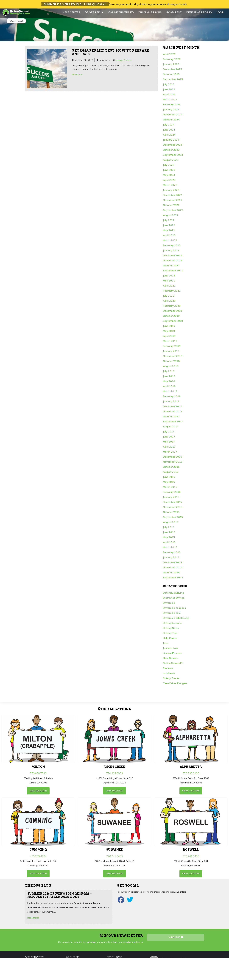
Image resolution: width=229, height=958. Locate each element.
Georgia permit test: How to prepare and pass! (110, 54)
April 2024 (169, 136)
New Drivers (170, 659)
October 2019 (171, 317)
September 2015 (173, 518)
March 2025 (170, 101)
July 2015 (168, 528)
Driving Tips (170, 634)
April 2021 (169, 287)
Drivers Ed (169, 604)
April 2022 (169, 237)
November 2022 (172, 201)
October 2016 (171, 468)
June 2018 (169, 377)
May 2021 (169, 282)
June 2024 (169, 131)
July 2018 (168, 372)
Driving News (171, 629)
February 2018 (172, 398)
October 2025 (171, 76)
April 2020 (169, 302)
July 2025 (168, 86)
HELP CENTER (71, 14)
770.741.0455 (114, 858)
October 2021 (171, 267)
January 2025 (171, 111)
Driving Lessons (172, 624)
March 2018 (170, 393)
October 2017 (171, 418)
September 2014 (173, 579)
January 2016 (171, 498)
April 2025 (169, 96)
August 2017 (170, 428)
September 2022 (173, 211)
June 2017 (169, 438)
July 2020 (168, 297)
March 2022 (170, 242)
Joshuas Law (170, 649)
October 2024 (171, 121)
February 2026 (172, 60)
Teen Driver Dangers (175, 685)
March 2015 (170, 549)
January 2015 (171, 559)
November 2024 (172, 116)
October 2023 (171, 151)
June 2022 (169, 226)
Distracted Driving (173, 599)
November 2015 (172, 508)
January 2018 (171, 403)
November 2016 (172, 463)
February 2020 (172, 307)
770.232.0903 (114, 775)
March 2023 (170, 186)
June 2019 (169, 327)
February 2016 (172, 493)
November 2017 (172, 413)
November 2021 (172, 262)
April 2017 (169, 448)
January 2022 (171, 252)
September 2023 (173, 156)
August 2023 (170, 161)
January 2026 (171, 65)
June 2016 (169, 478)
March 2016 (170, 488)
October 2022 (171, 206)
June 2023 (169, 171)
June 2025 (169, 91)
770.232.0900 (190, 775)
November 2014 (172, 569)
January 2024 (171, 141)
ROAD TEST (174, 14)
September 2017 (173, 423)
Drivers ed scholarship (176, 619)
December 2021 (172, 257)
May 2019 (169, 332)
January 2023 (171, 191)
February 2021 (172, 292)
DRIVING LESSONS (150, 14)
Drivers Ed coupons (174, 609)
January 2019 (171, 352)
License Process (123, 62)
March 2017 (170, 453)
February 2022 (172, 247)
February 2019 (172, 347)
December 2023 (172, 146)
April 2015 (169, 544)
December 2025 (172, 70)
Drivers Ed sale (172, 614)
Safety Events (171, 680)
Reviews (168, 669)
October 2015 (171, 513)
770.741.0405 (190, 858)
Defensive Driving (173, 594)
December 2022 (172, 196)
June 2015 (169, 533)
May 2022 (169, 232)
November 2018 (172, 357)
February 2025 (172, 106)
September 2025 (173, 81)
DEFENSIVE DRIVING (199, 14)
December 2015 (172, 503)
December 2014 (172, 564)
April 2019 (169, 337)
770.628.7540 (38, 775)
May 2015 (169, 538)
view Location (38, 792)
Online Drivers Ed (173, 664)
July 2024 (168, 126)
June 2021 (169, 277)
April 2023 (169, 181)
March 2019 (170, 342)
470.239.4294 (38, 858)
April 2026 (169, 55)
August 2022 (170, 216)
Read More (77, 76)
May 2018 (169, 382)
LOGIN (220, 14)
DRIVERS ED (94, 14)
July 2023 (168, 166)
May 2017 (169, 443)
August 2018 (170, 367)
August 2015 (170, 523)
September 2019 (173, 322)
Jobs (165, 644)
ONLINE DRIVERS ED (121, 14)
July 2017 (168, 433)
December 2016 (172, 458)
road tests (169, 675)
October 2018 (171, 362)
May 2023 (169, 176)
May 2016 (169, 483)
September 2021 (173, 272)
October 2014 (171, 574)
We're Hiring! (16, 22)
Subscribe (176, 938)
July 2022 (168, 221)
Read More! (33, 919)
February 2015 (172, 554)
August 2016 (170, 473)
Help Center (170, 639)
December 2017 (172, 408)
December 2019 (172, 312)
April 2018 (169, 388)
